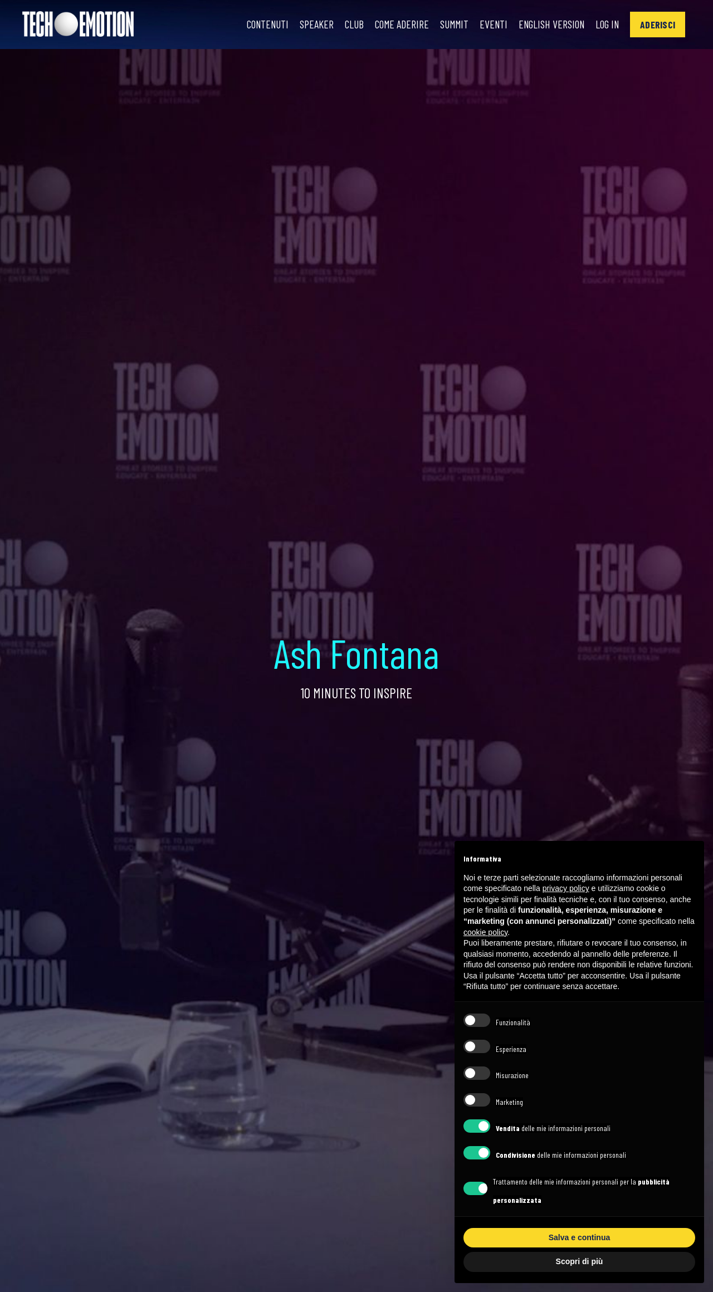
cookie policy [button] (485, 932)
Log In (606, 24)
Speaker (309, 24)
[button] (657, 24)
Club (346, 24)
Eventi (488, 24)
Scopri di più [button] (579, 1261)
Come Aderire (394, 24)
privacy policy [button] (566, 888)
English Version (548, 24)
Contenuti (258, 24)
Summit (448, 24)
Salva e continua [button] (579, 1237)
